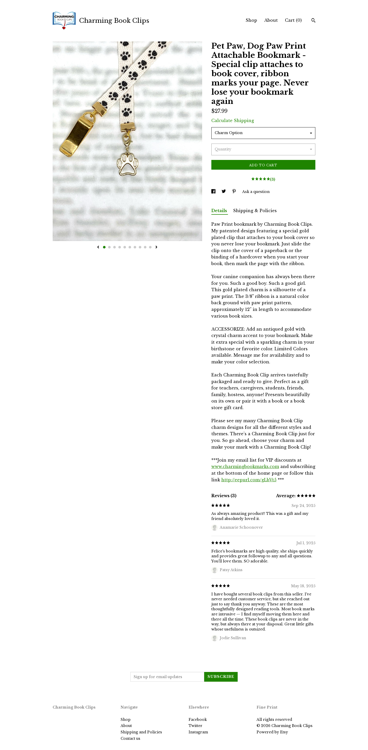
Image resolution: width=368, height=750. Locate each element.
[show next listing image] (156, 247)
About (271, 20)
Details (219, 210)
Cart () (293, 20)
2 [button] (109, 247)
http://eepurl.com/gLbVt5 (249, 479)
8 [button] (140, 247)
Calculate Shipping (232, 120)
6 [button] (130, 247)
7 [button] (135, 247)
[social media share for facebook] (213, 191)
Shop (251, 20)
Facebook (198, 719)
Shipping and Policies (141, 732)
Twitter (195, 725)
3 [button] (114, 247)
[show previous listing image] (98, 247)
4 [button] (119, 247)
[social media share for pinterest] (234, 191)
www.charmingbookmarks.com (245, 466)
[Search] (313, 21)
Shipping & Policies (255, 210)
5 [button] (124, 247)
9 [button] (145, 247)
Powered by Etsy (272, 732)
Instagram (198, 732)
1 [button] (104, 247)
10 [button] (150, 247)
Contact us (130, 738)
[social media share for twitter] (224, 191)
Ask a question (256, 191)
